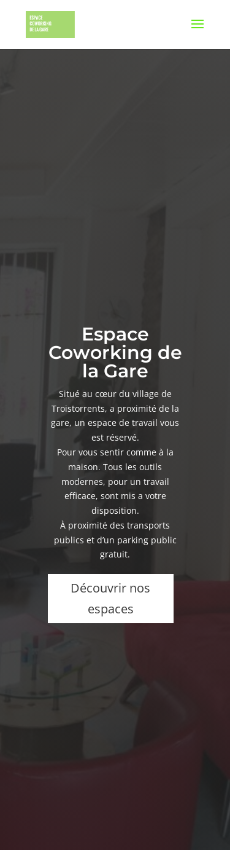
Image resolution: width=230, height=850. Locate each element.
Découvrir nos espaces (110, 598)
